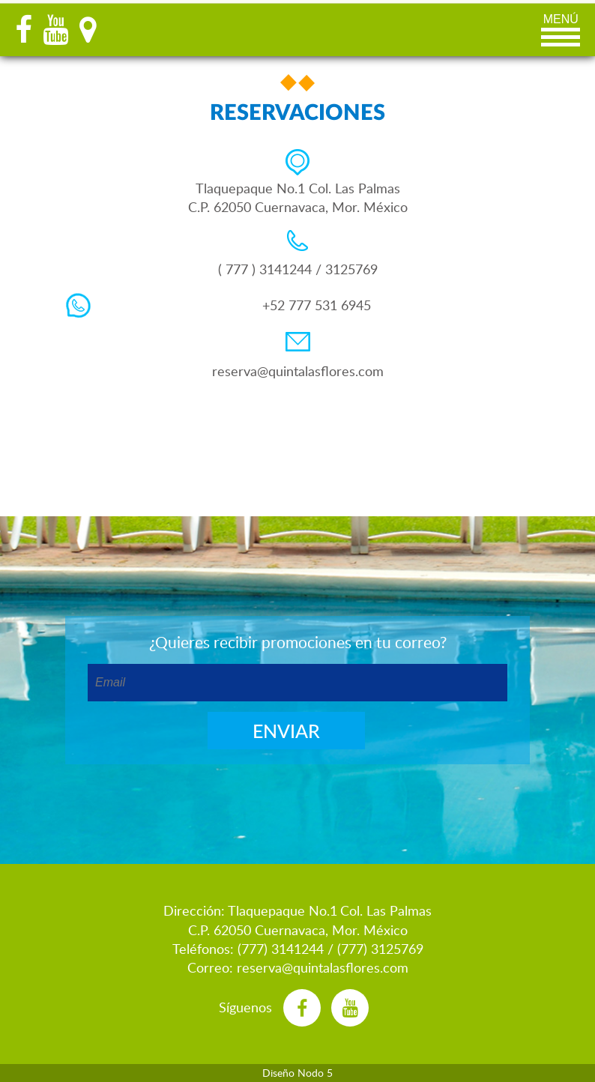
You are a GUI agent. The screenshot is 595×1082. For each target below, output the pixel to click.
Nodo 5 (315, 1073)
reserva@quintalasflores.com (298, 371)
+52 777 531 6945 (316, 305)
